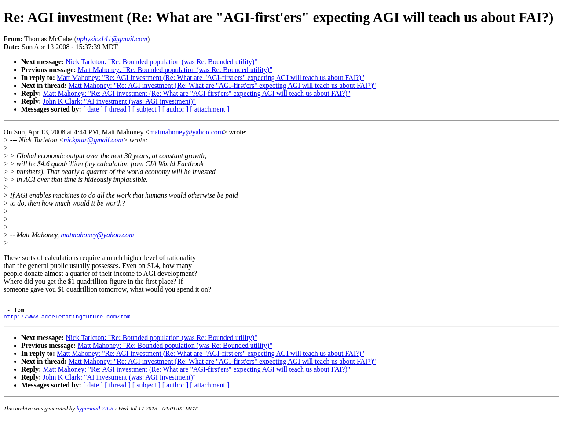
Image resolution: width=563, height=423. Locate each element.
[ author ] (175, 109)
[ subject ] (146, 109)
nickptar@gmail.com (93, 140)
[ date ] (93, 109)
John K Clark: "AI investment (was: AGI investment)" (119, 101)
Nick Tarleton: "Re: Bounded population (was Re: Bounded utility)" (161, 61)
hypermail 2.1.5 (95, 412)
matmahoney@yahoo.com (186, 132)
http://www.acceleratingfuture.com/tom (67, 320)
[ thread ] (118, 109)
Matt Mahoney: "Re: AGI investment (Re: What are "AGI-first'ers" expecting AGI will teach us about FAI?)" (210, 77)
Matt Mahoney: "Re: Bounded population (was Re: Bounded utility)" (175, 69)
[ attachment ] (209, 109)
